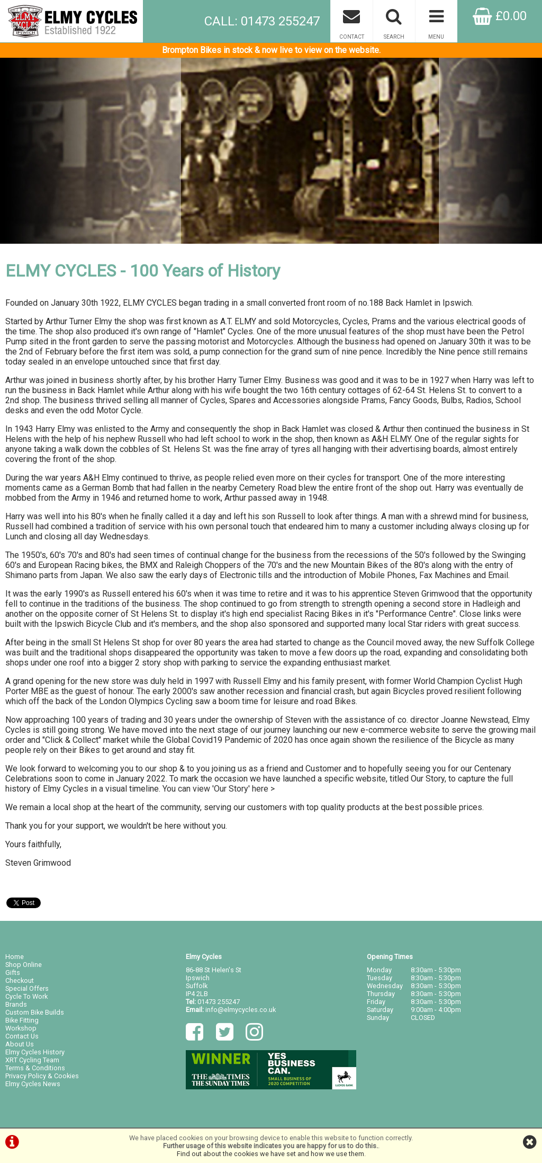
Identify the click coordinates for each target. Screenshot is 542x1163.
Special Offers (27, 988)
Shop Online (23, 965)
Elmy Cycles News (32, 1084)
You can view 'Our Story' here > (218, 789)
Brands (16, 1004)
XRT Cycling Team (32, 1060)
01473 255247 (218, 1002)
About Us (19, 1044)
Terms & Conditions (35, 1068)
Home (14, 957)
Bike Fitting (22, 1020)
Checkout (19, 980)
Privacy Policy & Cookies (42, 1076)
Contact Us (22, 1036)
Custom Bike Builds (34, 1012)
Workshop (21, 1028)
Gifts (12, 972)
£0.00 (500, 15)
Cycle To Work (26, 996)
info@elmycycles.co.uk (240, 1010)
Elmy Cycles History (35, 1052)
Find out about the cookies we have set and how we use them (270, 1154)
